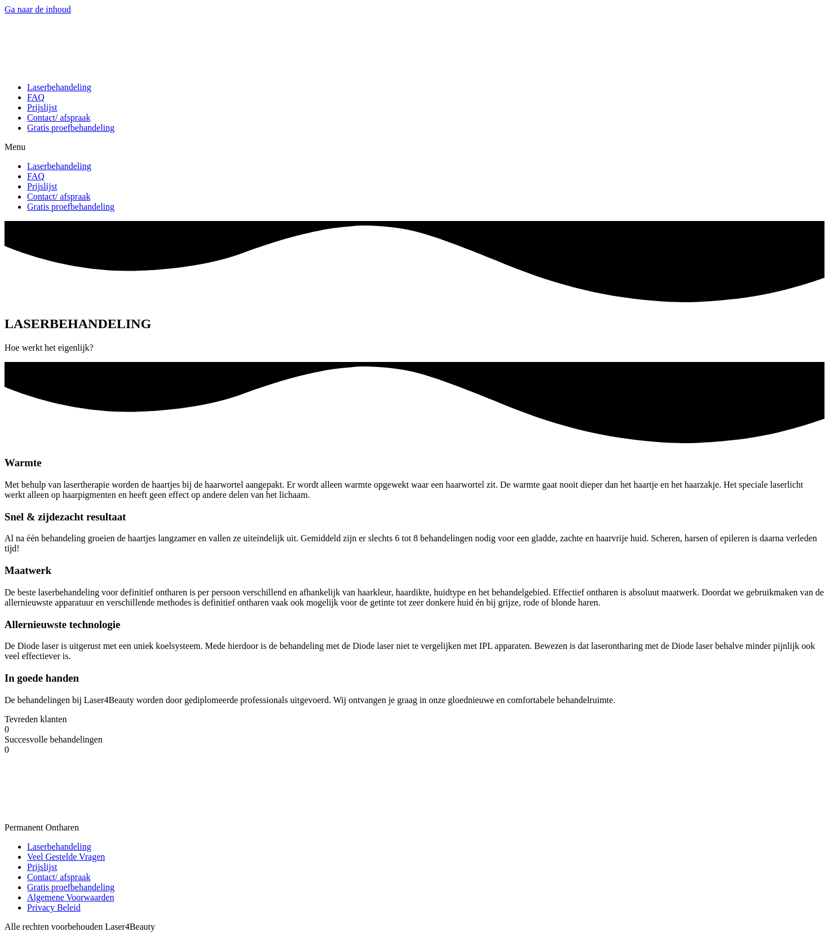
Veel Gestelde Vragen (66, 857)
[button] (414, 147)
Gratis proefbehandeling (70, 127)
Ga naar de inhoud (38, 9)
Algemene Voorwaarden (70, 897)
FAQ (36, 97)
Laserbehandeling (59, 87)
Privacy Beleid (54, 907)
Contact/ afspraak (58, 117)
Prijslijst (42, 107)
